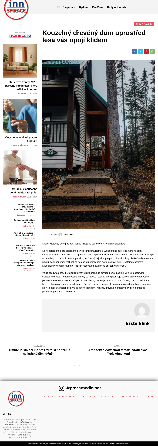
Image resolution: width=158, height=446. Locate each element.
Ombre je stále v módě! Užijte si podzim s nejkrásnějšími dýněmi (39, 352)
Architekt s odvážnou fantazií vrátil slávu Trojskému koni (118, 352)
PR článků (16, 419)
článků (25, 427)
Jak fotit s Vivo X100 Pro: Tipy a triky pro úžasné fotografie (25, 247)
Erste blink (68, 235)
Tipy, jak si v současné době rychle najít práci (24, 234)
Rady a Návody (19, 145)
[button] (59, 7)
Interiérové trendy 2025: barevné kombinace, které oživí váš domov (21, 86)
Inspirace (21, 93)
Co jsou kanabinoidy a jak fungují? (24, 221)
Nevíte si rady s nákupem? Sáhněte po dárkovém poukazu (24, 262)
